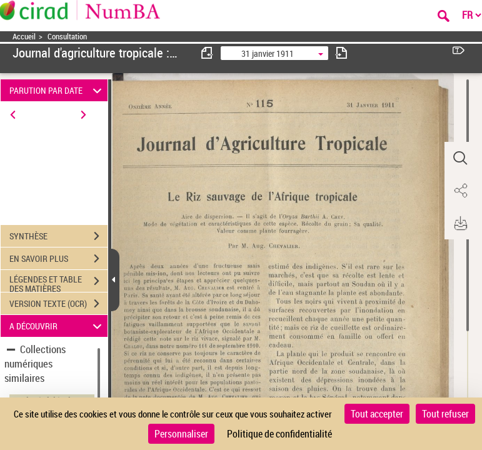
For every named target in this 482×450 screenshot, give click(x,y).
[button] (460, 158)
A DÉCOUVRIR (57, 326)
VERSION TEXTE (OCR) (58, 303)
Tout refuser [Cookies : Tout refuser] (445, 414)
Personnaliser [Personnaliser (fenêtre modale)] (181, 434)
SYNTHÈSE (58, 236)
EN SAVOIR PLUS (58, 259)
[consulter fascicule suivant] (341, 53)
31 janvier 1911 (267, 53)
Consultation (67, 36)
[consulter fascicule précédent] (207, 53)
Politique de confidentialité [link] (279, 434)
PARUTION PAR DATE (57, 90)
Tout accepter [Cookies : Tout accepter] (377, 414)
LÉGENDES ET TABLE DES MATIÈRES (58, 282)
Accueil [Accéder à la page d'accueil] (24, 36)
